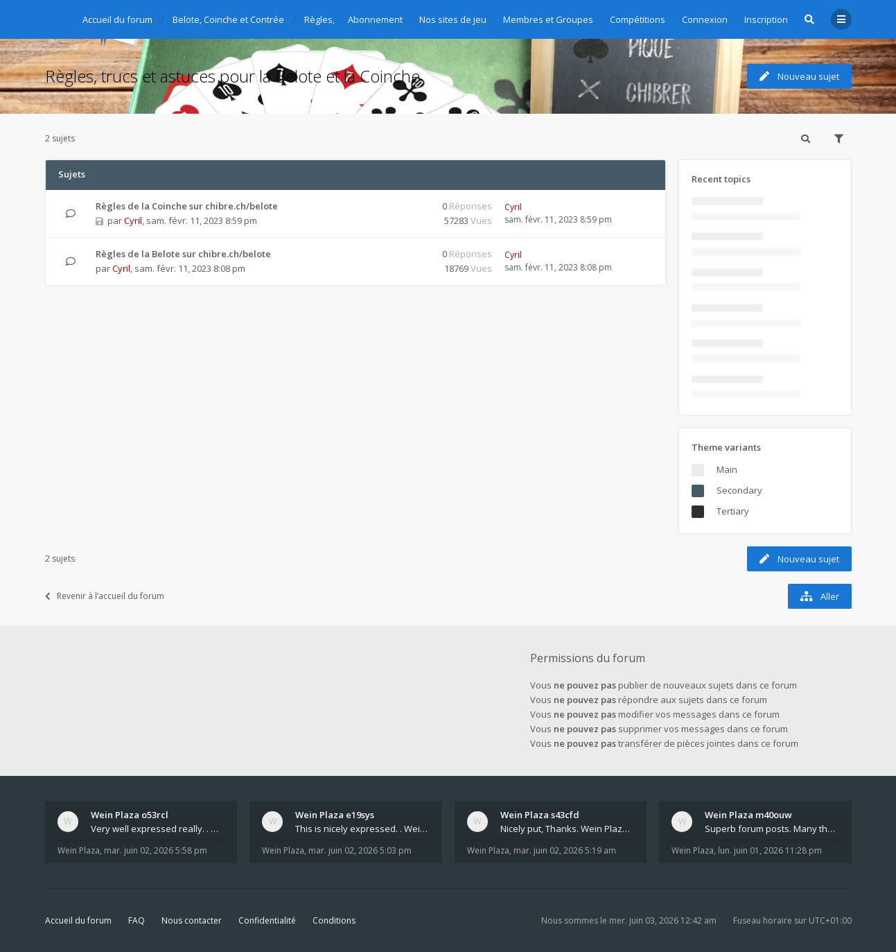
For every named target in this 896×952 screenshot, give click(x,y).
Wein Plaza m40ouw (748, 814)
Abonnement (375, 19)
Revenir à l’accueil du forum (104, 596)
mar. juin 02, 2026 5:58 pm (155, 850)
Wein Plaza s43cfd (539, 814)
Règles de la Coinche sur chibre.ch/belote (187, 206)
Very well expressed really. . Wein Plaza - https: (158, 828)
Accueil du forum (78, 920)
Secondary (739, 490)
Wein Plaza (79, 850)
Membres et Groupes (548, 19)
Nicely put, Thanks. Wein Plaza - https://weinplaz (567, 828)
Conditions (334, 920)
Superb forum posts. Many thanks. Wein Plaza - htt (772, 828)
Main (727, 469)
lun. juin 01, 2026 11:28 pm (770, 850)
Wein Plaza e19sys (334, 814)
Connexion (705, 19)
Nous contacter (191, 920)
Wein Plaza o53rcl (129, 814)
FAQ (136, 920)
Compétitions (637, 19)
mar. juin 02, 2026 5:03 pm (360, 850)
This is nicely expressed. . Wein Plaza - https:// (362, 828)
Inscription (766, 19)
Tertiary (733, 511)
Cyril (133, 220)
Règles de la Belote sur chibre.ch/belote (183, 254)
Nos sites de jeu (452, 19)
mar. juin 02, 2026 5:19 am (564, 850)
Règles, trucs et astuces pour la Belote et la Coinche (232, 75)
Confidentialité (267, 920)
